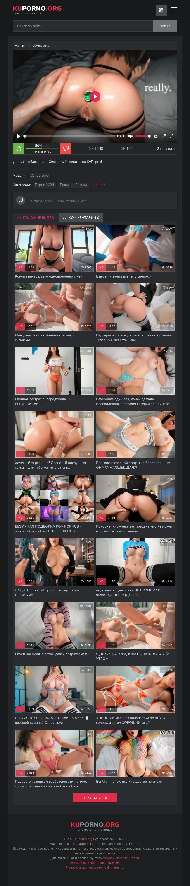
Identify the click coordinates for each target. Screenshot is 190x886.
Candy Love (40, 175)
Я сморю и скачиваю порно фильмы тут (95, 867)
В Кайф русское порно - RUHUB (95, 863)
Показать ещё (95, 798)
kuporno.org (83, 839)
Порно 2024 (44, 185)
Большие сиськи (73, 185)
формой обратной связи (121, 858)
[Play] (18, 136)
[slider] (69, 136)
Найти (165, 26)
